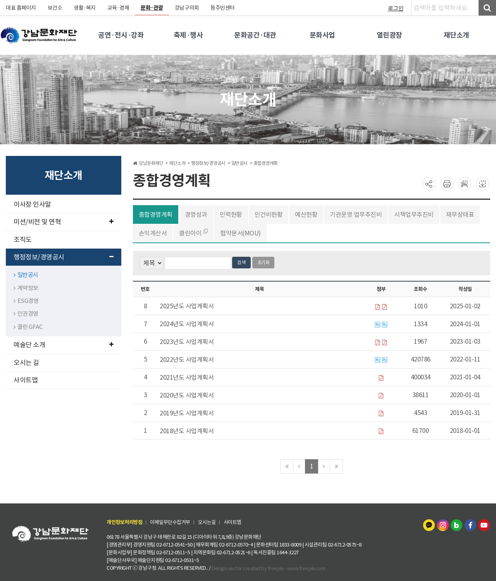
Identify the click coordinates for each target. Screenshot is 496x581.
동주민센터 (222, 7)
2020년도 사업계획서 (187, 395)
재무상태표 (460, 214)
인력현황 (231, 214)
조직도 (23, 239)
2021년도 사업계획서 (187, 377)
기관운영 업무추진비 (356, 214)
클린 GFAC (28, 326)
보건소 (55, 7)
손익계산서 (153, 233)
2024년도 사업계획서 (187, 324)
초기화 (263, 262)
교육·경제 (118, 7)
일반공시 (26, 274)
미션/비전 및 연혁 (64, 222)
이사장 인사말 (32, 204)
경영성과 (196, 214)
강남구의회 (187, 7)
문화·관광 (152, 7)
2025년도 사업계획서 (187, 306)
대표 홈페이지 (21, 7)
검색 (241, 262)
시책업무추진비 (414, 214)
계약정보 (26, 288)
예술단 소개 (64, 345)
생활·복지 (85, 7)
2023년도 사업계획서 (187, 342)
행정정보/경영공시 (64, 257)
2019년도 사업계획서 (187, 413)
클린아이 (190, 233)
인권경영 (26, 313)
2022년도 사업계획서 (187, 359)
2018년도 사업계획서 (187, 431)
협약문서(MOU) (240, 233)
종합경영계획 (155, 214)
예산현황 (306, 214)
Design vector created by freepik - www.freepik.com (268, 568)
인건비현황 (269, 214)
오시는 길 (26, 362)
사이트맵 (26, 380)
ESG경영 (26, 300)
